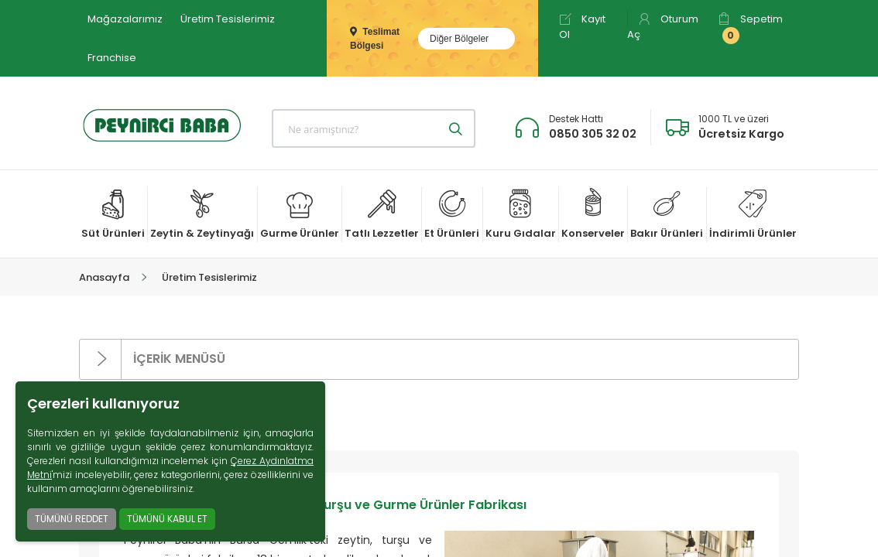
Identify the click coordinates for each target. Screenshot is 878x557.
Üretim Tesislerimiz (227, 19)
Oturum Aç (662, 27)
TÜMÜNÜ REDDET (71, 518)
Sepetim (750, 28)
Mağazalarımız (125, 19)
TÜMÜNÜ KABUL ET (167, 518)
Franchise (111, 57)
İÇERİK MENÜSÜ (152, 359)
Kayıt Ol (582, 27)
